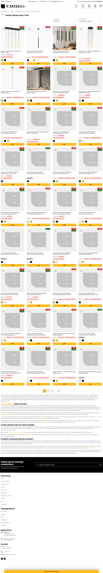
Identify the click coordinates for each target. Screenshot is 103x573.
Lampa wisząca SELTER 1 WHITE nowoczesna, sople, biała (9, 132)
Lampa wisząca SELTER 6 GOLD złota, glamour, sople (37, 92)
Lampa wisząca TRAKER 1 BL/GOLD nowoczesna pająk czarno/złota (62, 294)
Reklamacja (4, 520)
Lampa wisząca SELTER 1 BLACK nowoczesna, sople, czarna (35, 51)
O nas (2, 478)
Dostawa (3, 525)
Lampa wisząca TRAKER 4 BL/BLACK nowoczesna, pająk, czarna (88, 173)
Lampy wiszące (7, 404)
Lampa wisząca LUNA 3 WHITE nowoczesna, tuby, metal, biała (35, 253)
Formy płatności (5, 523)
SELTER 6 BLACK (10, 414)
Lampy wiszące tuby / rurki (32, 11)
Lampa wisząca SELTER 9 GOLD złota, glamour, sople (11, 51)
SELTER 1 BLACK (92, 448)
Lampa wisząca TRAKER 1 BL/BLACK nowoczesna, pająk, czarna (62, 173)
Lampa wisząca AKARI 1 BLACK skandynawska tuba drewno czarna (88, 294)
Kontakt (3, 498)
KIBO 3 (39, 418)
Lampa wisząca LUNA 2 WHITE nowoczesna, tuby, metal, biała (87, 334)
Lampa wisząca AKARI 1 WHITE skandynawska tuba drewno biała (36, 334)
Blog (2, 501)
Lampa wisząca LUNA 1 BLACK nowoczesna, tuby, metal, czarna (10, 253)
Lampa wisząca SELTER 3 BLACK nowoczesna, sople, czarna (61, 132)
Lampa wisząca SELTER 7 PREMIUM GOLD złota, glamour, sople (89, 51)
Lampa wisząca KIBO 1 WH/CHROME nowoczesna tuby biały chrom (36, 213)
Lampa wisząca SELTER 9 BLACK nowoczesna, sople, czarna (61, 51)
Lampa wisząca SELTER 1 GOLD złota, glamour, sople (10, 92)
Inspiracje (3, 490)
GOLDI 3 (96, 417)
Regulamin (4, 493)
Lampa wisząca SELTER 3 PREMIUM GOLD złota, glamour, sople (89, 92)
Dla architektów (5, 481)
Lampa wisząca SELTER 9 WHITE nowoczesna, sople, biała (87, 213)
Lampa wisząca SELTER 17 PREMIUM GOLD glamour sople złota (38, 132)
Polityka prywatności (6, 496)
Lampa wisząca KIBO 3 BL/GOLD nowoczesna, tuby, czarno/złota (9, 294)
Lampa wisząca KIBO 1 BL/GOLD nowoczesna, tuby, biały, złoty (87, 132)
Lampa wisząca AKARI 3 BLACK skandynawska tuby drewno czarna (10, 372)
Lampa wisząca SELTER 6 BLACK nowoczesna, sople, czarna (61, 92)
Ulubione (3, 514)
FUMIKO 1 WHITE (46, 422)
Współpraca (4, 484)
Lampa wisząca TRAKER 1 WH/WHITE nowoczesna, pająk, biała (88, 253)
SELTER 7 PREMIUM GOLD (15, 432)
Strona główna (5, 11)
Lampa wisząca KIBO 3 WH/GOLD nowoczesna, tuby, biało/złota (62, 253)
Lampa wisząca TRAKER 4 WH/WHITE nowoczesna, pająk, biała (11, 334)
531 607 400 (43, 1)
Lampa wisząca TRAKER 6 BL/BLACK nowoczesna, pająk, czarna (10, 213)
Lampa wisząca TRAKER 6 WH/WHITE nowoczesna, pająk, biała (36, 294)
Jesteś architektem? (6, 1)
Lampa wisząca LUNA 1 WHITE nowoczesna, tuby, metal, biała (90, 372)
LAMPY (12, 11)
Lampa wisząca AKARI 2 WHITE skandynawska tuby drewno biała (36, 372)
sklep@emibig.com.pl (57, 1)
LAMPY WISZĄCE (19, 11)
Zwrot (2, 517)
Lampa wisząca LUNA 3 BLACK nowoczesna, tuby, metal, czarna (36, 173)
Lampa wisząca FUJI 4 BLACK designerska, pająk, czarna (64, 372)
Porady (3, 487)
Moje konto (4, 511)
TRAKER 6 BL (28, 434)
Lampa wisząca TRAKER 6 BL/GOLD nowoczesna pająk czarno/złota (62, 213)
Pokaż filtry (56, 21)
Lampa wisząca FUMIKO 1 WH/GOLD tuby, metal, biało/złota (64, 334)
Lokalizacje (4, 504)
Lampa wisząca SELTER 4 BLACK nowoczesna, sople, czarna (9, 173)
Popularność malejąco (85, 21)
